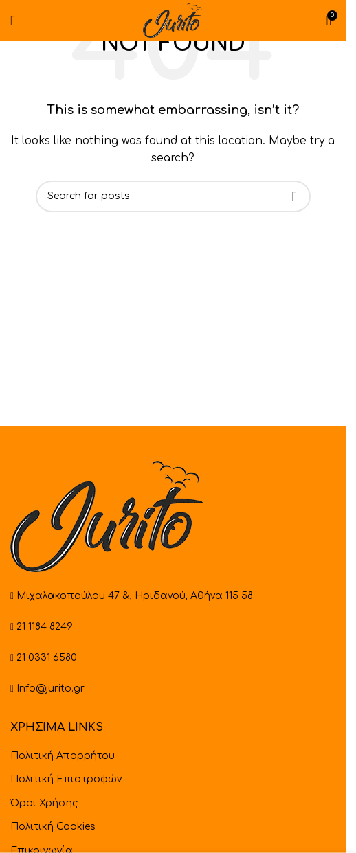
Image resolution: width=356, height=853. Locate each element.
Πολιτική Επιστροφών (66, 779)
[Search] (173, 196)
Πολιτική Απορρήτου (62, 756)
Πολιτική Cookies (53, 826)
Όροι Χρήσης (44, 803)
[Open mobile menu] (12, 20)
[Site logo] (172, 20)
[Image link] (106, 516)
